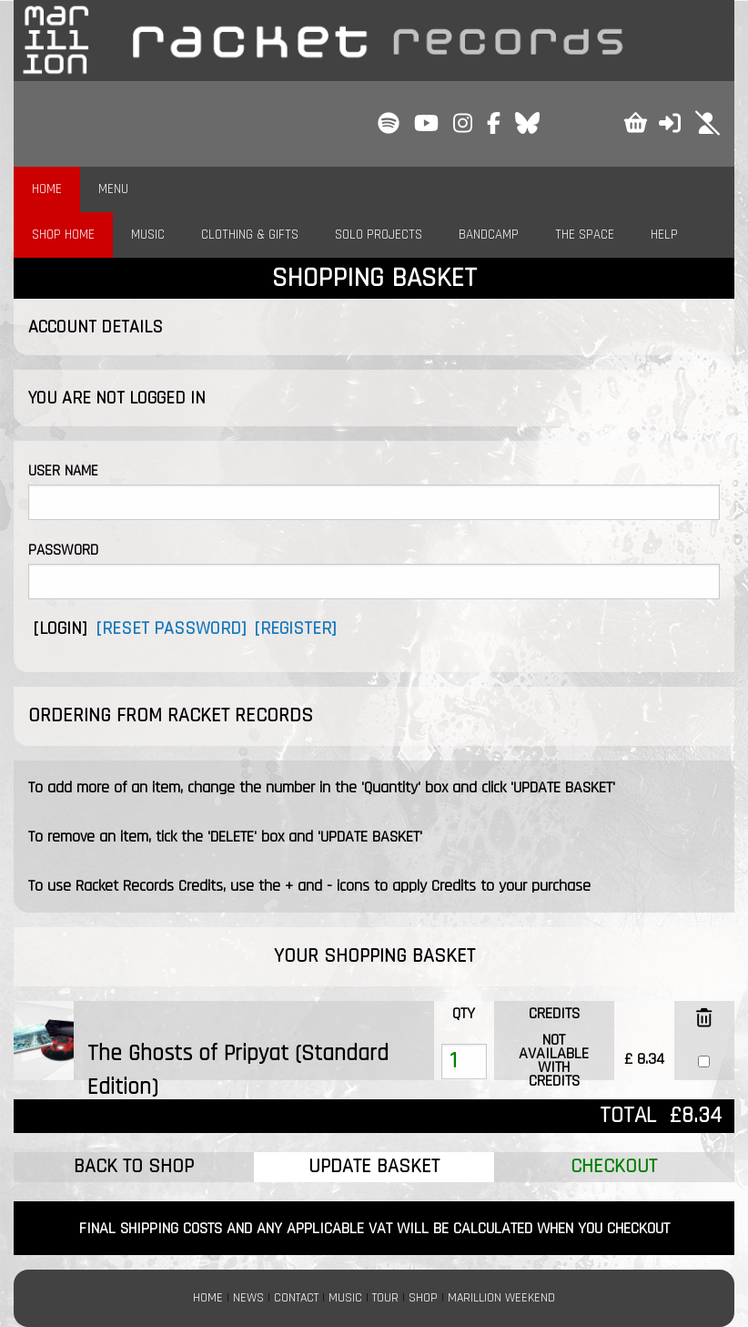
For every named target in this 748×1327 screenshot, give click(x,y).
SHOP (423, 1298)
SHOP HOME (63, 234)
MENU (113, 189)
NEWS (248, 1298)
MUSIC (148, 234)
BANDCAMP (489, 234)
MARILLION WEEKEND (501, 1298)
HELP (664, 234)
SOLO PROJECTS (378, 234)
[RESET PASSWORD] (171, 628)
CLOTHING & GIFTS (249, 234)
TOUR (385, 1298)
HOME (47, 189)
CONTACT (296, 1298)
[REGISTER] (295, 628)
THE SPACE (584, 234)
